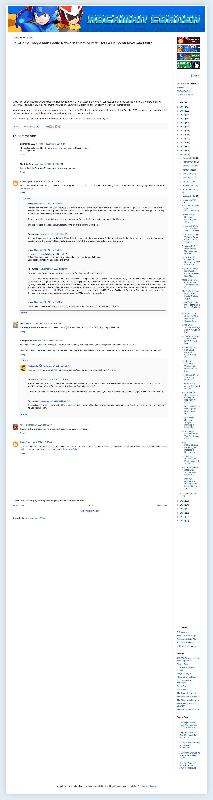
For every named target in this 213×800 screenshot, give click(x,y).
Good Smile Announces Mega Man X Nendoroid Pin (191, 328)
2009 (182, 111)
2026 (182, 520)
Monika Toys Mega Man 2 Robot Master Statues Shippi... (190, 295)
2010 (182, 115)
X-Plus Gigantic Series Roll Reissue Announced (189, 745)
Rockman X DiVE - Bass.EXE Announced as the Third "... (190, 471)
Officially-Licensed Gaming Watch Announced (188, 724)
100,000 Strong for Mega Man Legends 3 (188, 659)
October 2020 (189, 196)
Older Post (162, 505)
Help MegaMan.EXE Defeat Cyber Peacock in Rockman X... (190, 447)
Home (90, 505)
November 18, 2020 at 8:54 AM (48, 250)
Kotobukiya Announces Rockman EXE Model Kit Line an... (190, 484)
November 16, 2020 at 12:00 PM (48, 164)
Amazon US (182, 88)
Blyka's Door (182, 664)
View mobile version (90, 511)
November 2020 (190, 200)
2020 (182, 154)
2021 (182, 501)
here (90, 118)
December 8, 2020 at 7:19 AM (39, 442)
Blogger (152, 786)
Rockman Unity (184, 642)
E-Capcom (182, 632)
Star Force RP (183, 689)
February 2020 (189, 162)
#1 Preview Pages (189, 755)
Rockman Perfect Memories (185, 681)
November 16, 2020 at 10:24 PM (47, 323)
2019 (182, 150)
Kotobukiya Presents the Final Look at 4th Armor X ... (190, 460)
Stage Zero (182, 686)
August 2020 (189, 185)
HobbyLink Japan (185, 94)
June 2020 (188, 177)
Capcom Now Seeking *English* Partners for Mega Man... (189, 422)
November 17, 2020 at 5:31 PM (39, 425)
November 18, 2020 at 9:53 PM (48, 302)
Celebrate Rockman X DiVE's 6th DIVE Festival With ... (191, 340)
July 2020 (187, 182)
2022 (182, 505)
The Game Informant (186, 693)
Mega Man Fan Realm (187, 677)
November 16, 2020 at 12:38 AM (50, 144)
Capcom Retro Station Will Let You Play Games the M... (190, 435)
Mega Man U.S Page (186, 635)
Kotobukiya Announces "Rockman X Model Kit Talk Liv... (189, 366)
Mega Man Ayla (184, 673)
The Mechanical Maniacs (188, 696)
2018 (182, 146)
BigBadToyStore (184, 91)
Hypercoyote (26, 181)
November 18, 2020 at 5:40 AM (54, 379)
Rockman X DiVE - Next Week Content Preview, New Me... (191, 272)
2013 (182, 126)
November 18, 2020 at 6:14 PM (54, 269)
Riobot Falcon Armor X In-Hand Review (191, 386)
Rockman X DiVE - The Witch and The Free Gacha (190, 228)
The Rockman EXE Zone (188, 709)
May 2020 (187, 174)
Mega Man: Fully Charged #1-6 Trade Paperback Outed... (191, 283)
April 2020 (187, 170)
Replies (26, 198)
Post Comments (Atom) (35, 518)
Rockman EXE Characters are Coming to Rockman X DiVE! (190, 397)
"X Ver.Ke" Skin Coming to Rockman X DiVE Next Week (191, 261)
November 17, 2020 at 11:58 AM (47, 340)
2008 (182, 107)
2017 (182, 142)
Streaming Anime (71, 449)
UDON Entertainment (186, 646)
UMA (22, 442)
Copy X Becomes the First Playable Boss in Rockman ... (191, 306)
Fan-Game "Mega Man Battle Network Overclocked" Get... (190, 352)
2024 (182, 513)
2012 (182, 123)
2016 (182, 138)
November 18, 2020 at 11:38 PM (55, 401)
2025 (182, 517)
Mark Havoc (25, 323)
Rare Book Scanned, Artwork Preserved (187, 765)
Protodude (33, 366)
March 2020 (188, 166)
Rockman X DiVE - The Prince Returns (190, 377)
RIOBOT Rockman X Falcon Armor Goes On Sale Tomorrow (190, 238)
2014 (182, 130)
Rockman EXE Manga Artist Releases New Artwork (189, 250)
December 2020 (190, 493)
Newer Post (18, 505)
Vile (22, 425)
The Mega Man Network (188, 700)
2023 (182, 509)
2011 (182, 119)
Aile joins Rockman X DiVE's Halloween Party (190, 208)
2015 (182, 134)
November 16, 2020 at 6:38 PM (47, 181)
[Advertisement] (189, 574)
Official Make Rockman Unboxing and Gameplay (189, 218)
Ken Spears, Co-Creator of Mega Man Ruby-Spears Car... (190, 317)
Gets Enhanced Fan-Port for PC (188, 735)
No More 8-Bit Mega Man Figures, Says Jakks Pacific (191, 410)
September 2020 (190, 189)
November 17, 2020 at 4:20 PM (57, 366)
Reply (22, 155)
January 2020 (189, 158)
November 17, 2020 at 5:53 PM (54, 234)
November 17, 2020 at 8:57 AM (48, 204)
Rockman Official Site (186, 639)
